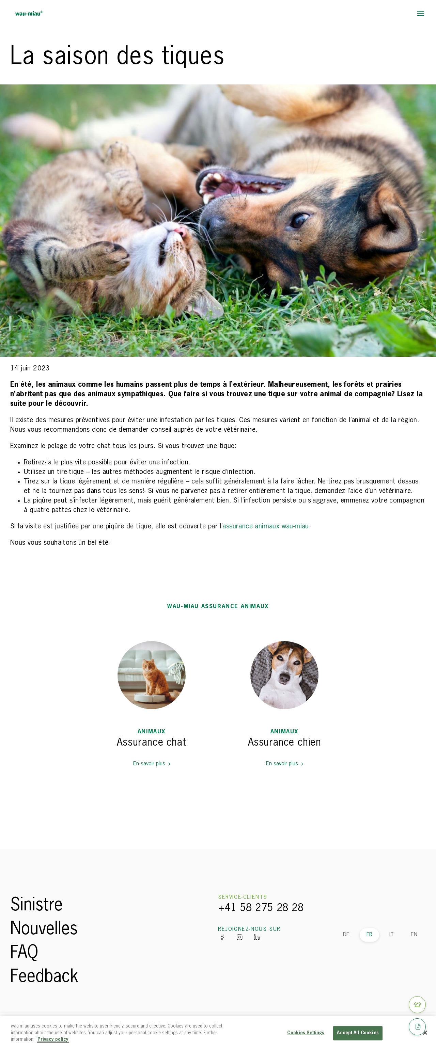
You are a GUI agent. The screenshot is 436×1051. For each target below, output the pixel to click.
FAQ (24, 953)
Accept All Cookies (357, 1033)
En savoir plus (151, 764)
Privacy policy (52, 1039)
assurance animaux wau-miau (265, 526)
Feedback (44, 977)
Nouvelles (44, 929)
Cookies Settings (305, 1033)
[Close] (425, 1032)
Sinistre (36, 905)
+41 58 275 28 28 (261, 908)
